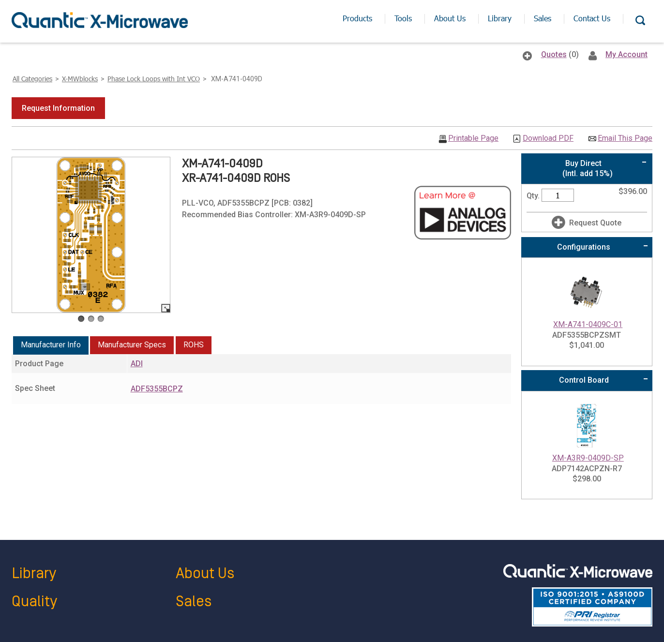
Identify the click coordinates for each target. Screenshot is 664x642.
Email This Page (625, 138)
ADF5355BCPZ (157, 388)
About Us (205, 573)
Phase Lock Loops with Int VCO (153, 79)
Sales (193, 602)
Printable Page (473, 138)
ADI (137, 363)
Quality (34, 602)
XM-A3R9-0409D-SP (588, 458)
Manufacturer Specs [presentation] (132, 344)
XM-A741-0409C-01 (587, 324)
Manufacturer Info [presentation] (51, 344)
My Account (626, 54)
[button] (58, 108)
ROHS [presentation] (193, 344)
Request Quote (595, 222)
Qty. (533, 195)
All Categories (32, 79)
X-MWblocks (80, 79)
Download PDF (548, 138)
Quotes (554, 54)
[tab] (51, 345)
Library (34, 573)
